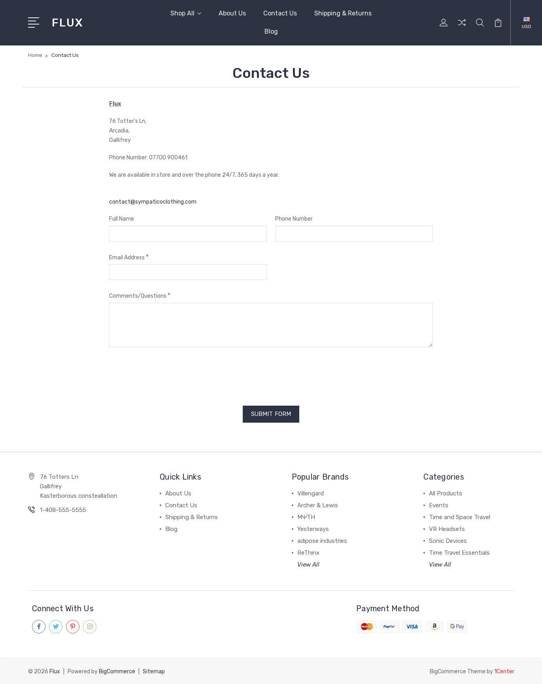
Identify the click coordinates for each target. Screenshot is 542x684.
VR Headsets (447, 528)
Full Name (121, 218)
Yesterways (313, 528)
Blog (271, 31)
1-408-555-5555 (63, 509)
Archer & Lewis (317, 504)
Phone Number (294, 218)
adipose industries (322, 540)
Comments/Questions (139, 295)
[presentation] (169, 373)
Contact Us (280, 13)
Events (438, 504)
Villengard (310, 493)
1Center (504, 670)
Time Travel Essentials (459, 552)
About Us (232, 13)
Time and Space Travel (459, 516)
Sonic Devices (448, 540)
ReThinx (308, 552)
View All (308, 564)
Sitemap (154, 670)
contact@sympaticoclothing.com (152, 201)
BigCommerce (117, 670)
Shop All (185, 13)
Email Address (129, 257)
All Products (445, 493)
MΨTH (306, 516)
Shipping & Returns (343, 13)
